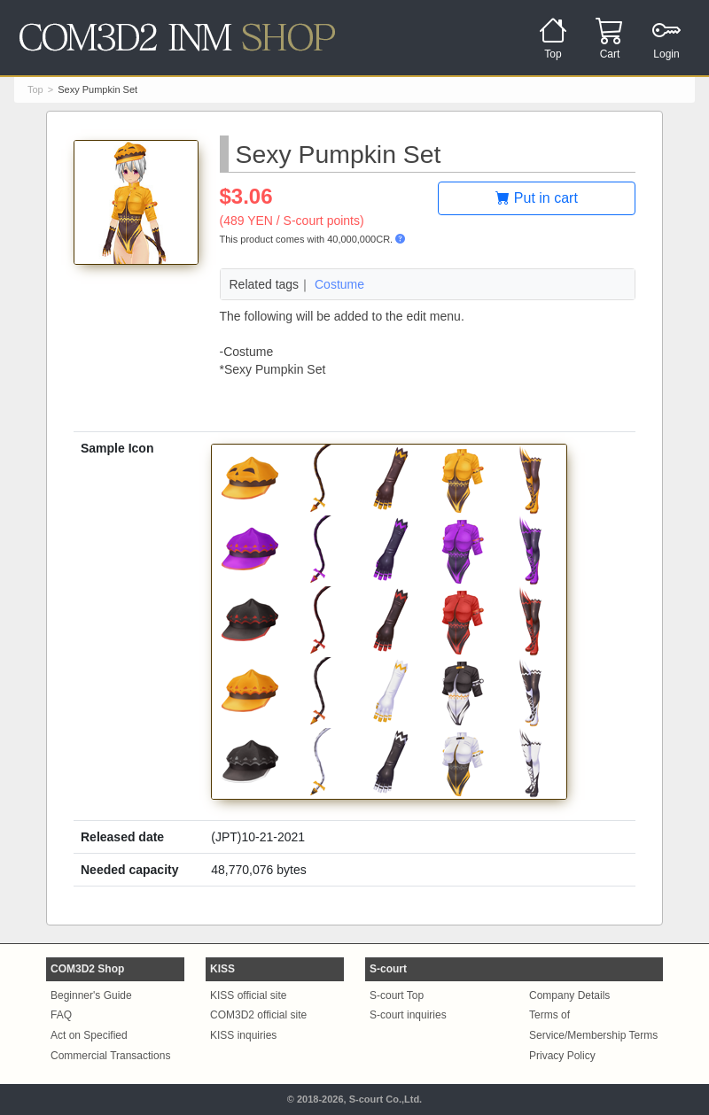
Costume (339, 284)
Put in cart (536, 197)
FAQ (61, 1015)
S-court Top (397, 995)
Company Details (569, 995)
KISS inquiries (243, 1035)
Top (35, 89)
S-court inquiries (408, 1015)
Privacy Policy (562, 1055)
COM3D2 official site (258, 1015)
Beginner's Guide (91, 995)
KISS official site (248, 995)
